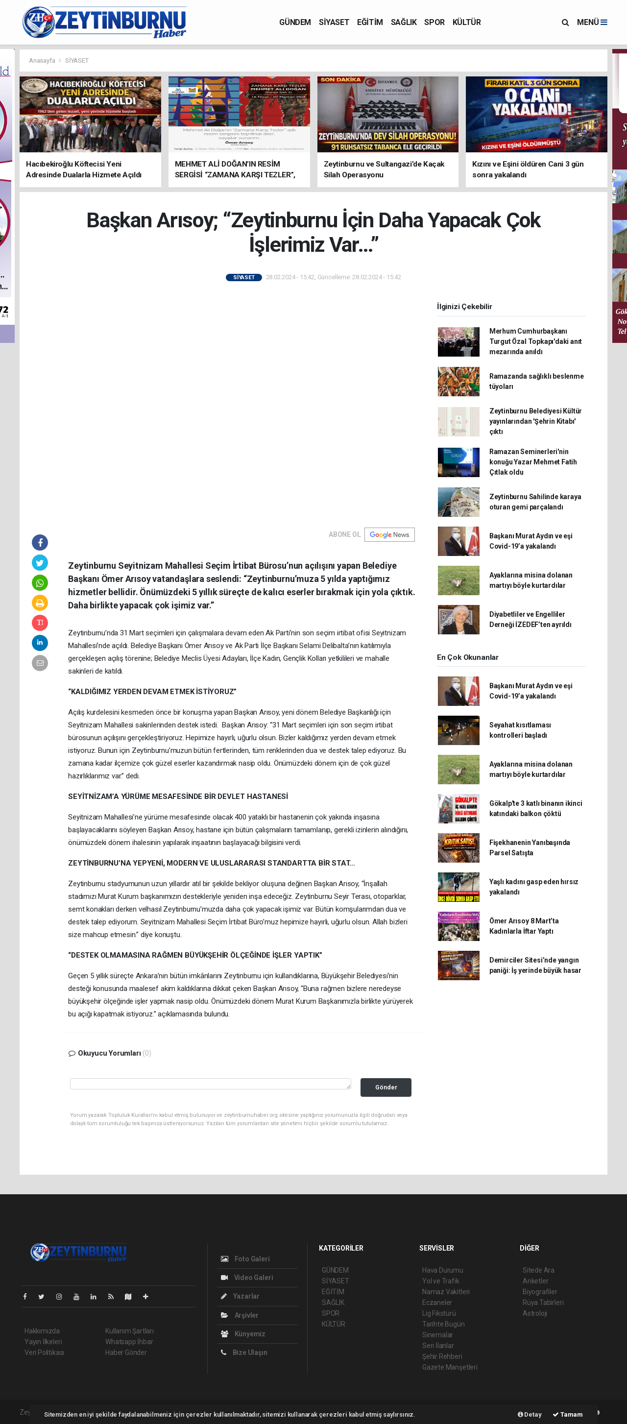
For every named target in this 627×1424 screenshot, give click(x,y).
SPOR (434, 22)
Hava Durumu (442, 1270)
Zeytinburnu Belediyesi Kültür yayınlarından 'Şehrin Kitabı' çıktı (535, 421)
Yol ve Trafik (440, 1281)
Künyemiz (243, 1334)
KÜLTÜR (467, 22)
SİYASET (334, 22)
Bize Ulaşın (244, 1352)
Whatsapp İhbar (129, 1342)
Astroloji (535, 1313)
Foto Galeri (245, 1259)
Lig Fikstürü (439, 1313)
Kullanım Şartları (129, 1331)
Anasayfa (42, 60)
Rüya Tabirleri (543, 1302)
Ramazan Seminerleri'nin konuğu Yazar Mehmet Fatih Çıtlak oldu (533, 462)
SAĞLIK (404, 22)
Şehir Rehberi (442, 1356)
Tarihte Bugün (443, 1324)
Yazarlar (240, 1296)
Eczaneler (437, 1302)
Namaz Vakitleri (446, 1292)
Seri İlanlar (438, 1346)
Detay (530, 1414)
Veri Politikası (44, 1352)
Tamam (568, 1414)
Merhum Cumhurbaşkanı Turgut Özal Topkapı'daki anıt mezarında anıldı (535, 341)
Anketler (535, 1281)
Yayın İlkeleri (43, 1342)
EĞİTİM (370, 22)
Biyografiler (540, 1292)
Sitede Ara (539, 1270)
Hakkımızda (42, 1331)
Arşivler (240, 1315)
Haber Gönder (126, 1352)
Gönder (386, 1087)
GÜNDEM (295, 22)
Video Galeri (247, 1277)
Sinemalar (437, 1335)
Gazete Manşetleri (450, 1367)
